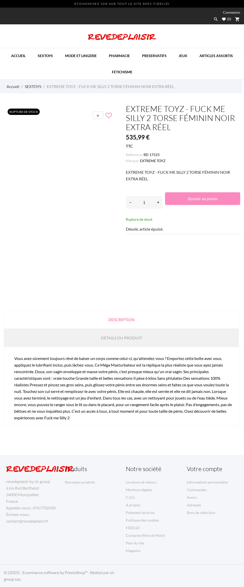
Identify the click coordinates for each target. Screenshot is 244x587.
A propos (133, 505)
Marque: (132, 161)
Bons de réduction (201, 512)
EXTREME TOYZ (153, 161)
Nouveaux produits (80, 482)
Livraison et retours (141, 482)
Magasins (133, 550)
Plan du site (135, 543)
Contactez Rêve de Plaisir (146, 535)
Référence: (134, 154)
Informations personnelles (207, 482)
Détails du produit (121, 337)
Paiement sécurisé (140, 512)
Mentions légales (139, 490)
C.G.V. (130, 497)
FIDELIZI (133, 528)
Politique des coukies (142, 520)
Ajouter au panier (203, 198)
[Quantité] (144, 202)
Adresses (194, 505)
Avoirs (192, 497)
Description (121, 319)
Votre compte (204, 469)
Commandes (197, 490)
